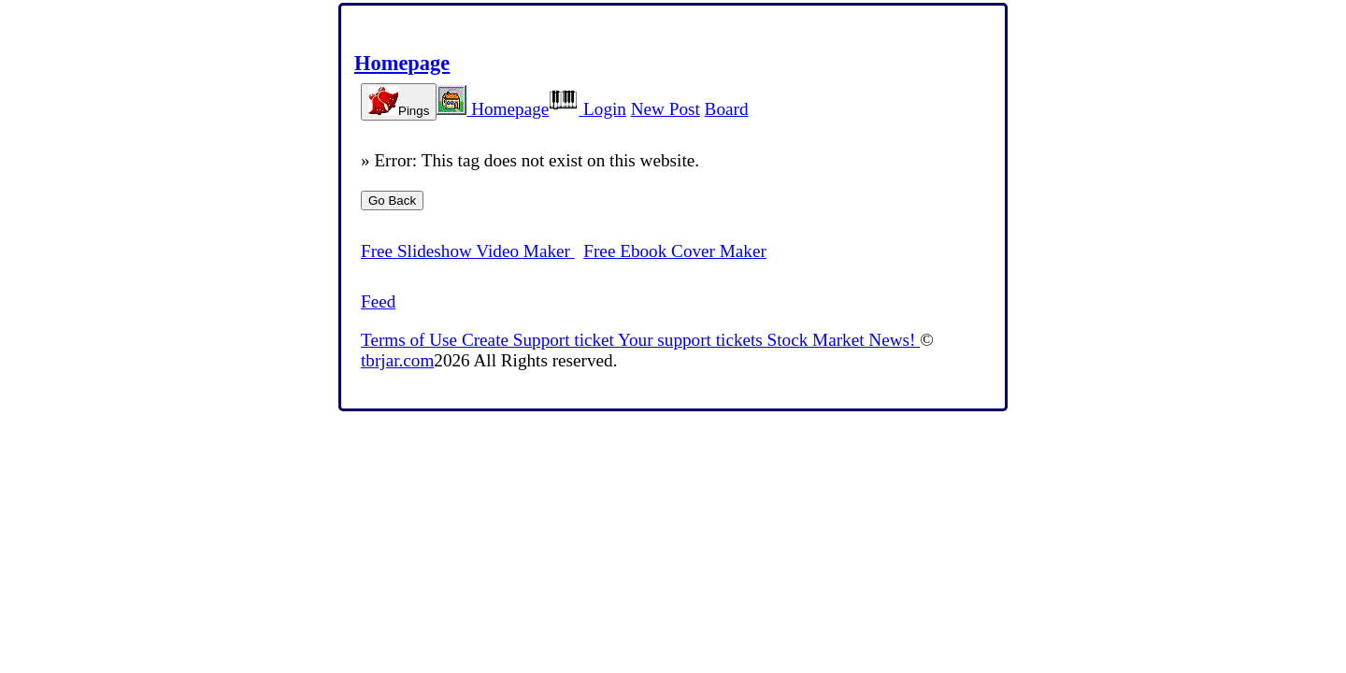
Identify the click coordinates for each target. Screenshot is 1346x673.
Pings (398, 102)
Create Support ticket (540, 340)
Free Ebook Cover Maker (674, 251)
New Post (665, 109)
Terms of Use (411, 340)
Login (587, 109)
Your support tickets (692, 340)
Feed (378, 301)
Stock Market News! (844, 340)
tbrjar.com (397, 360)
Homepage (402, 63)
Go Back (392, 200)
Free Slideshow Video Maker (468, 251)
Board (727, 109)
